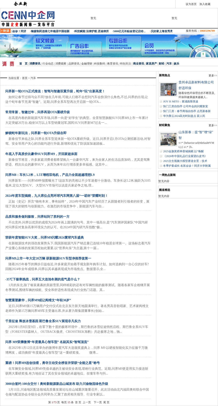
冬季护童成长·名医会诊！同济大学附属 (187, 165)
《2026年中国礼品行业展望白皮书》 (185, 156)
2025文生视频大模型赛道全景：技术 (185, 161)
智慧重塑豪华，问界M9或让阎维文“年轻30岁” (38, 300)
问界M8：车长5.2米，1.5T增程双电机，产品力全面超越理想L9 (50, 175)
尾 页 (106, 402)
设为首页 (191, 4)
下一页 (98, 402)
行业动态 (47, 63)
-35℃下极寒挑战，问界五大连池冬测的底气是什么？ (42, 279)
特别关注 (125, 63)
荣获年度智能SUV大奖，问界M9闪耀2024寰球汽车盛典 (44, 237)
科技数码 (99, 63)
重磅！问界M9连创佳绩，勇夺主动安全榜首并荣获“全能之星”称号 (52, 363)
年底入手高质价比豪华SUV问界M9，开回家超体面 (41, 154)
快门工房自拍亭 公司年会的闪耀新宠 (185, 106)
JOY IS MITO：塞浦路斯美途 (180, 101)
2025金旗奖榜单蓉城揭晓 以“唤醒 (183, 151)
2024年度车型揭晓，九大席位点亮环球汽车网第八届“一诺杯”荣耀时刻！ (56, 195)
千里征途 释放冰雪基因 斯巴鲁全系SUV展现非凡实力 (43, 321)
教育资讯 (112, 63)
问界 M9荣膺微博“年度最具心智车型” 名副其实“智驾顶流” (47, 342)
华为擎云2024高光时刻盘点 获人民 (184, 116)
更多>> (213, 75)
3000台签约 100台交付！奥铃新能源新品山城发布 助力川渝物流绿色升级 (56, 384)
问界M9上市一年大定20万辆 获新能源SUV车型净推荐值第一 (48, 258)
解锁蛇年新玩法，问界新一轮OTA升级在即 (36, 133)
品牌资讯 (73, 63)
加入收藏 (204, 4)
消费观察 (60, 63)
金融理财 (86, 63)
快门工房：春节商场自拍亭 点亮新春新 (187, 111)
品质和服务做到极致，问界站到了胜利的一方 (37, 216)
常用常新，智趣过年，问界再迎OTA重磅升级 (37, 112)
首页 (25, 78)
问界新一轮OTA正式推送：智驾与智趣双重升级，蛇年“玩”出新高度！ (55, 91)
